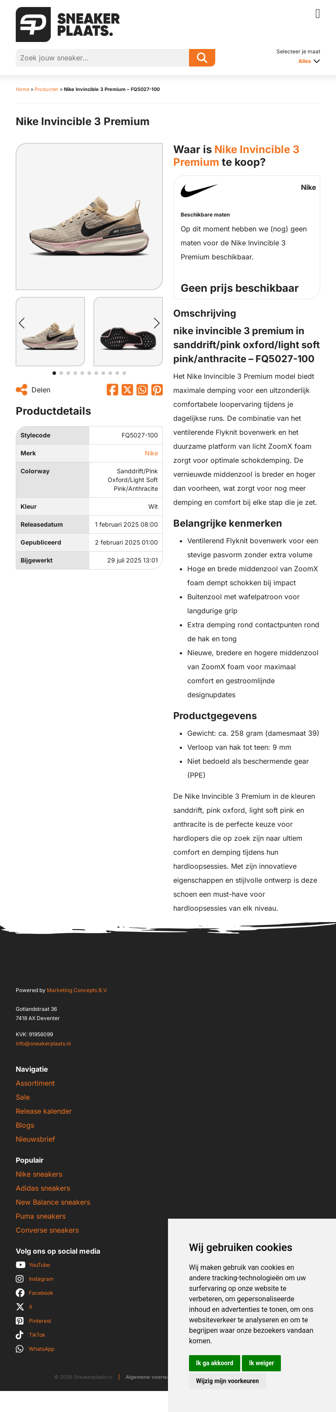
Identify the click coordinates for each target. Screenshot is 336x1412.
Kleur (29, 506)
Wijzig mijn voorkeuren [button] (227, 1380)
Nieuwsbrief (35, 1139)
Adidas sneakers (43, 1188)
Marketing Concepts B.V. (77, 990)
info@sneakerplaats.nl (43, 1043)
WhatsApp (41, 1349)
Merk (28, 453)
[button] (22, 323)
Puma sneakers (41, 1216)
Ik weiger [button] (261, 1363)
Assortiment (35, 1083)
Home (22, 89)
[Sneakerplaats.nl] (68, 23)
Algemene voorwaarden (155, 1377)
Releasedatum (42, 524)
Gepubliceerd (41, 542)
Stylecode (35, 435)
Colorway (35, 471)
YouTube (39, 1265)
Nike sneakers (39, 1174)
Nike (151, 453)
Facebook (41, 1293)
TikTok (37, 1335)
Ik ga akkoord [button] (214, 1363)
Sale (23, 1097)
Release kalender (44, 1111)
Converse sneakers (47, 1230)
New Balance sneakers (53, 1202)
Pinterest (40, 1321)
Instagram (41, 1279)
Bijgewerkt (36, 560)
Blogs (25, 1125)
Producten (47, 89)
